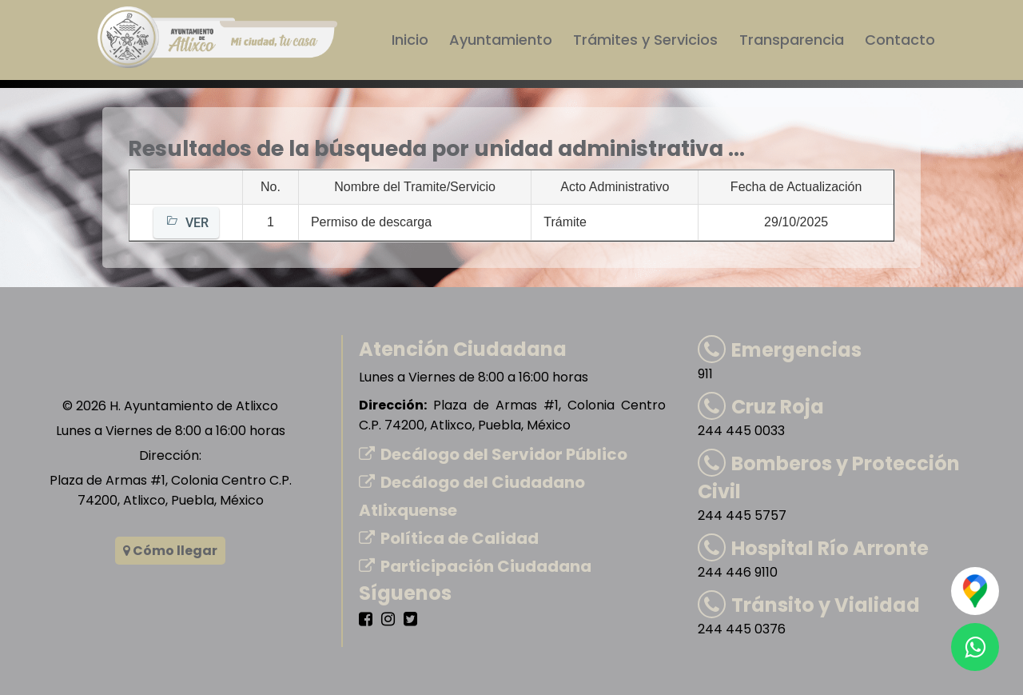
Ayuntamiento (501, 40)
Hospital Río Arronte (813, 548)
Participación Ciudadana (475, 566)
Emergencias (780, 350)
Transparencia (791, 40)
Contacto (900, 40)
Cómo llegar (170, 550)
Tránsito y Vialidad (809, 605)
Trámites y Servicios (646, 40)
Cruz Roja (761, 406)
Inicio (410, 40)
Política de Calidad (449, 538)
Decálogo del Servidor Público (493, 454)
